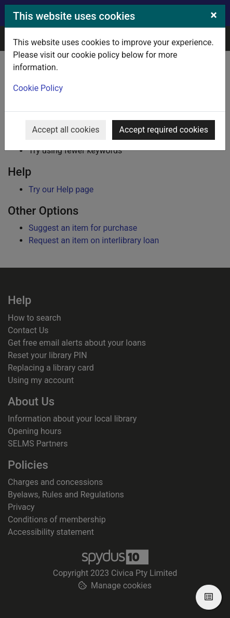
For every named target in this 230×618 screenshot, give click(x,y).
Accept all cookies (66, 130)
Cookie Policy (38, 88)
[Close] (213, 15)
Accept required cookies (163, 130)
